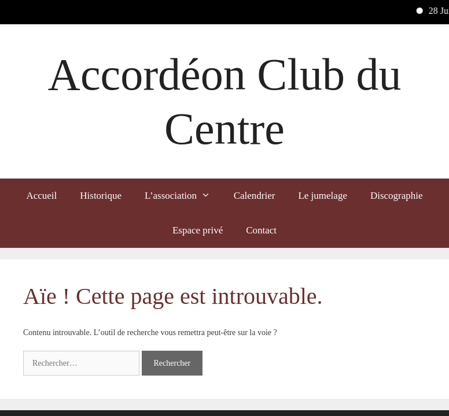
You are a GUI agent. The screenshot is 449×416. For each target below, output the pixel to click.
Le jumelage (322, 195)
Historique (101, 195)
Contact (261, 230)
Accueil (41, 195)
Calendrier (254, 195)
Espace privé (197, 230)
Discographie (396, 195)
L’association (183, 196)
